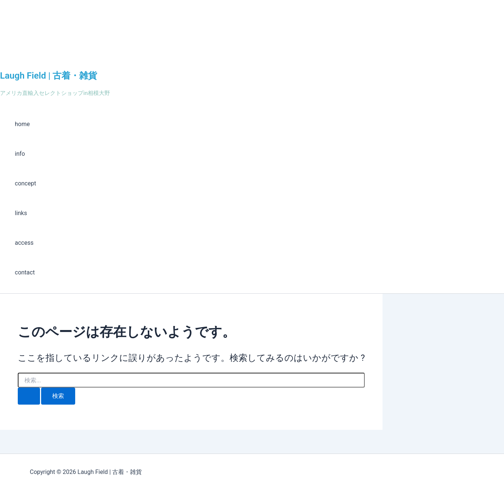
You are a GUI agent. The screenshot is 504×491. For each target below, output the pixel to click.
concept (25, 183)
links (21, 213)
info (20, 153)
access (24, 242)
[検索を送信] (29, 396)
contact (25, 272)
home (22, 124)
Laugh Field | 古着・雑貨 (48, 75)
